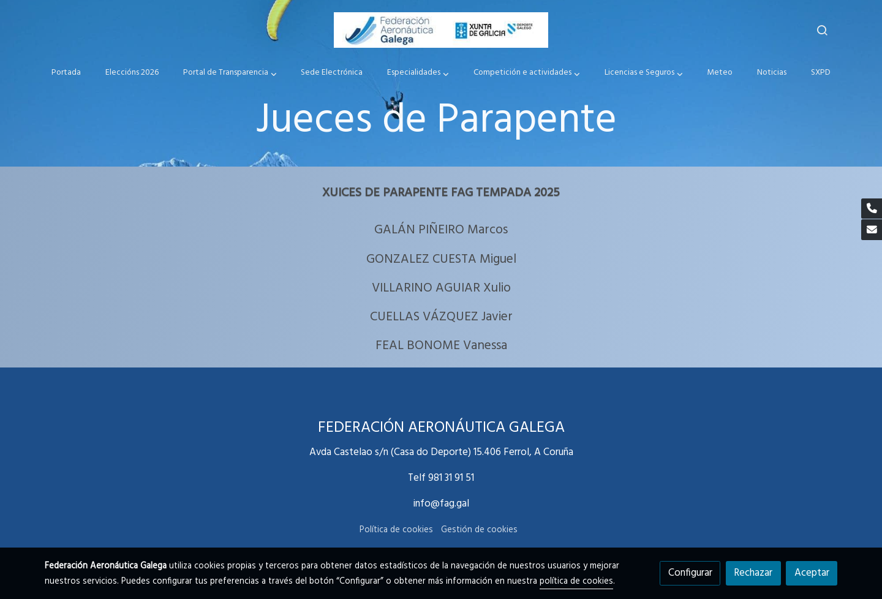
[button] (230, 73)
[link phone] (871, 208)
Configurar (690, 573)
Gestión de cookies (479, 530)
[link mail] (871, 229)
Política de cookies (396, 530)
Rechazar (753, 573)
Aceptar (811, 573)
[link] (441, 30)
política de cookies (576, 582)
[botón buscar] (822, 30)
